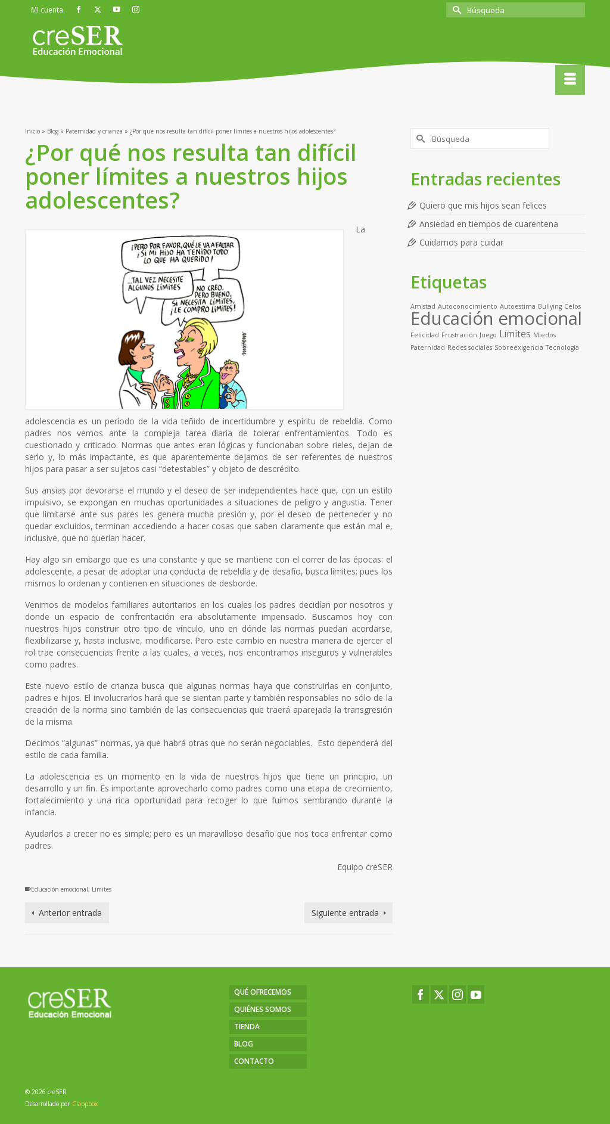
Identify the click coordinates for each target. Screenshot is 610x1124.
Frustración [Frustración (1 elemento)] (459, 335)
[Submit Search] (455, 9)
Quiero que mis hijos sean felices (483, 205)
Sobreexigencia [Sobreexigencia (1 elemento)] (518, 347)
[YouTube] (476, 994)
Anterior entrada (70, 912)
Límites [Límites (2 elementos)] (515, 333)
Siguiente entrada (345, 912)
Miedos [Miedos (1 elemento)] (544, 335)
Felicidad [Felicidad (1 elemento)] (424, 335)
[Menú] (570, 80)
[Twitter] (439, 994)
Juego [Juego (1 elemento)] (488, 335)
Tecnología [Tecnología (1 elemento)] (562, 347)
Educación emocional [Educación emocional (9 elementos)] (496, 318)
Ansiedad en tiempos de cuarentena (488, 223)
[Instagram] (457, 994)
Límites (101, 889)
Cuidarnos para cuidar (461, 242)
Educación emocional (59, 889)
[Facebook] (420, 994)
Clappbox (85, 1104)
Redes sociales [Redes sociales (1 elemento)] (469, 347)
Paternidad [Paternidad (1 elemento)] (427, 347)
